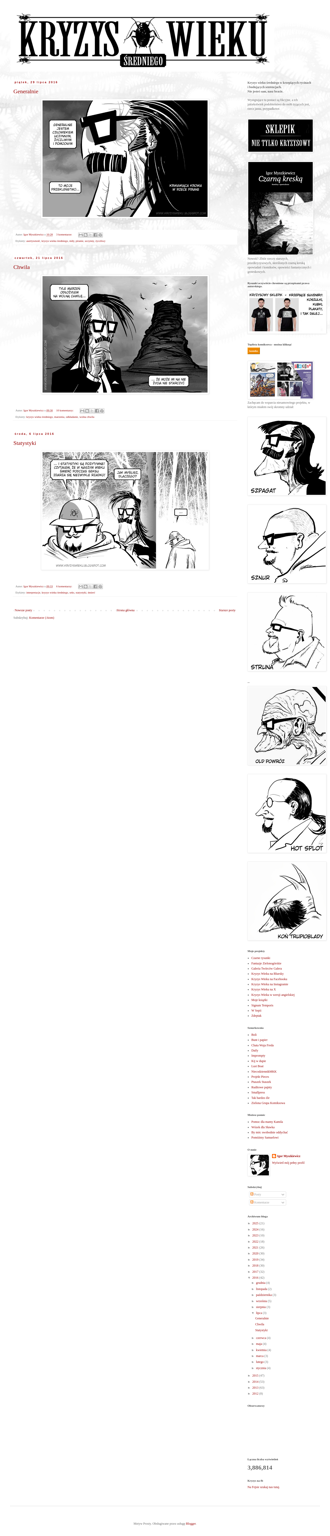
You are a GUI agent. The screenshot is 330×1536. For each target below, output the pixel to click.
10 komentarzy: (65, 410)
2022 (255, 1241)
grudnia (261, 1283)
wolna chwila (86, 416)
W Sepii (256, 1010)
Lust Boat (257, 1066)
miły (71, 240)
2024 (255, 1229)
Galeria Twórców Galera (266, 968)
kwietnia (261, 1350)
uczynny (89, 240)
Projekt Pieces (260, 1077)
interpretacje (33, 592)
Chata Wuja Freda (262, 1045)
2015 (255, 1375)
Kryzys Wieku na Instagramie (269, 984)
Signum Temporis (262, 1005)
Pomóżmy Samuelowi (265, 1137)
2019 (255, 1259)
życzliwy (100, 240)
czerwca (261, 1338)
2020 (255, 1253)
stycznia (261, 1368)
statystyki (81, 592)
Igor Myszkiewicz (288, 1156)
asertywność (33, 240)
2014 (255, 1382)
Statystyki (24, 443)
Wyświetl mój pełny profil (288, 1163)
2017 (255, 1272)
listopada (262, 1289)
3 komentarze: (64, 234)
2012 (255, 1393)
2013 (255, 1387)
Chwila (21, 267)
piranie (80, 240)
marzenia (59, 416)
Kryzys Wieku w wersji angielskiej (273, 995)
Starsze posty (227, 610)
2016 (255, 1277)
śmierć (91, 592)
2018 (255, 1265)
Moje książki (259, 1000)
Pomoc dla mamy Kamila (267, 1122)
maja (259, 1344)
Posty (255, 1194)
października (264, 1295)
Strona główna (126, 610)
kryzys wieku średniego (55, 240)
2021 (255, 1247)
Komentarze (259, 1202)
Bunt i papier (259, 1040)
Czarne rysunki (260, 958)
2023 (255, 1235)
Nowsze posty (23, 610)
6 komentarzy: (64, 586)
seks (72, 592)
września (262, 1301)
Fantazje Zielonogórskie (266, 963)
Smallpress (258, 1092)
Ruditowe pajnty (261, 1087)
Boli (254, 1035)
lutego (260, 1362)
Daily (254, 1050)
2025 (255, 1223)
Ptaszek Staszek (261, 1082)
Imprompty (258, 1055)
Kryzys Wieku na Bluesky (267, 973)
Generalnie (25, 91)
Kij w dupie (258, 1061)
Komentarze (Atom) (41, 618)
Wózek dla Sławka (263, 1127)
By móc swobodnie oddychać (269, 1132)
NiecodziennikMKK (264, 1071)
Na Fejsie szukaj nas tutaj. (264, 1487)
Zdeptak (256, 1015)
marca (260, 1356)
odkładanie (72, 416)
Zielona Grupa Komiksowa (268, 1103)
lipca (259, 1313)
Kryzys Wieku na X (263, 989)
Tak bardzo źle (260, 1098)
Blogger (191, 1523)
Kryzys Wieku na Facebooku (269, 979)
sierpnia (261, 1307)
